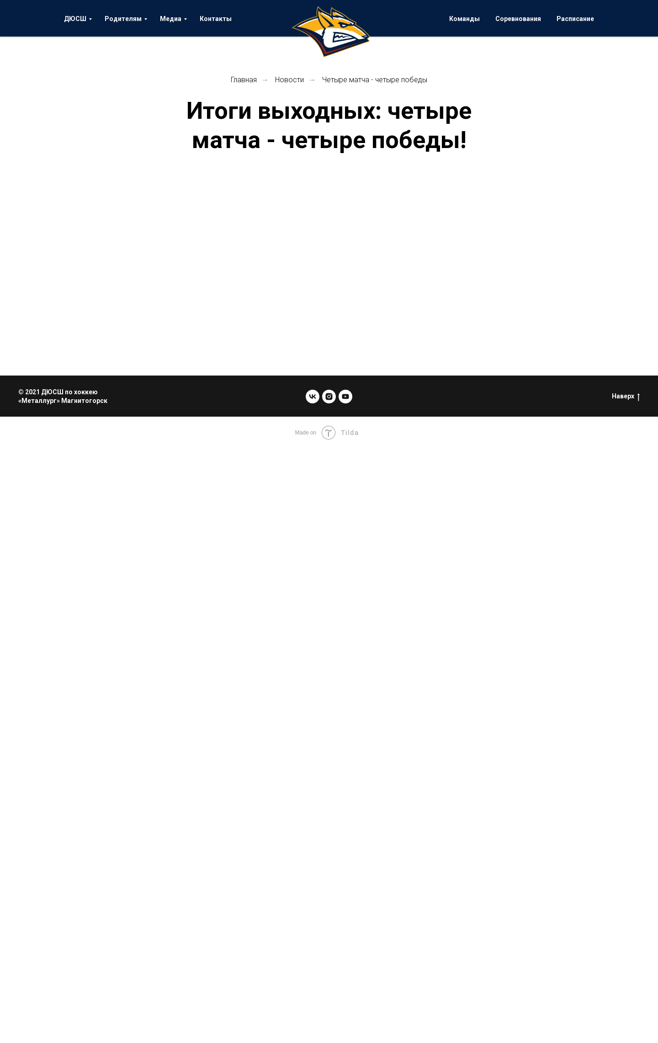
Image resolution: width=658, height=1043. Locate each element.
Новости (289, 79)
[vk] (312, 396)
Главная (244, 79)
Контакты (216, 18)
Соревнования (518, 18)
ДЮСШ (75, 18)
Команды (464, 18)
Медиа (170, 18)
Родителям (123, 18)
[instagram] (329, 396)
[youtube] (345, 396)
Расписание (575, 18)
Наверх (626, 396)
